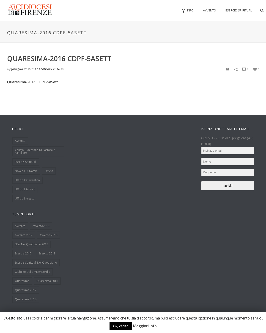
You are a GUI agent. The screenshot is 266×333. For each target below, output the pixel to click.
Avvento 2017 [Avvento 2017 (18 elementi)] (24, 235)
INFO (188, 10)
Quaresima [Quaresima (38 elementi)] (22, 281)
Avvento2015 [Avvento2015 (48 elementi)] (41, 226)
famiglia (17, 69)
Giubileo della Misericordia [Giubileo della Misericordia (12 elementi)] (32, 272)
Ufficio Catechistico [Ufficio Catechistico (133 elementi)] (27, 180)
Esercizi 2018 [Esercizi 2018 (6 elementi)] (47, 253)
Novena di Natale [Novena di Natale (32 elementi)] (26, 171)
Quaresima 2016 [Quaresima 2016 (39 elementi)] (47, 281)
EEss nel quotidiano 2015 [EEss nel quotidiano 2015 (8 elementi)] (31, 244)
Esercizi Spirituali (238, 10)
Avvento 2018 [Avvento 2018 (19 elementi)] (48, 235)
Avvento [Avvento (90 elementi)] (20, 226)
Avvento (209, 10)
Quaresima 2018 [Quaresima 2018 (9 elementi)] (25, 299)
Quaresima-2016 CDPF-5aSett (32, 82)
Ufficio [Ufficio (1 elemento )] (49, 171)
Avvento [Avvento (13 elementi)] (20, 141)
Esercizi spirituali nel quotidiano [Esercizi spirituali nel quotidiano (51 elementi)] (36, 263)
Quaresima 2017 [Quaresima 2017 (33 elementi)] (25, 290)
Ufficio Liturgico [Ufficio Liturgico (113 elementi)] (25, 189)
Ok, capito (121, 326)
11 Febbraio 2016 (47, 69)
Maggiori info (145, 325)
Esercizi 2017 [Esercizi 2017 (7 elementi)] (23, 253)
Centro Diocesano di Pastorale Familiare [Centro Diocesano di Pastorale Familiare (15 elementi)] (35, 151)
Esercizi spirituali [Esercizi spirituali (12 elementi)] (25, 162)
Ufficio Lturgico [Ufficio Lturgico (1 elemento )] (25, 198)
